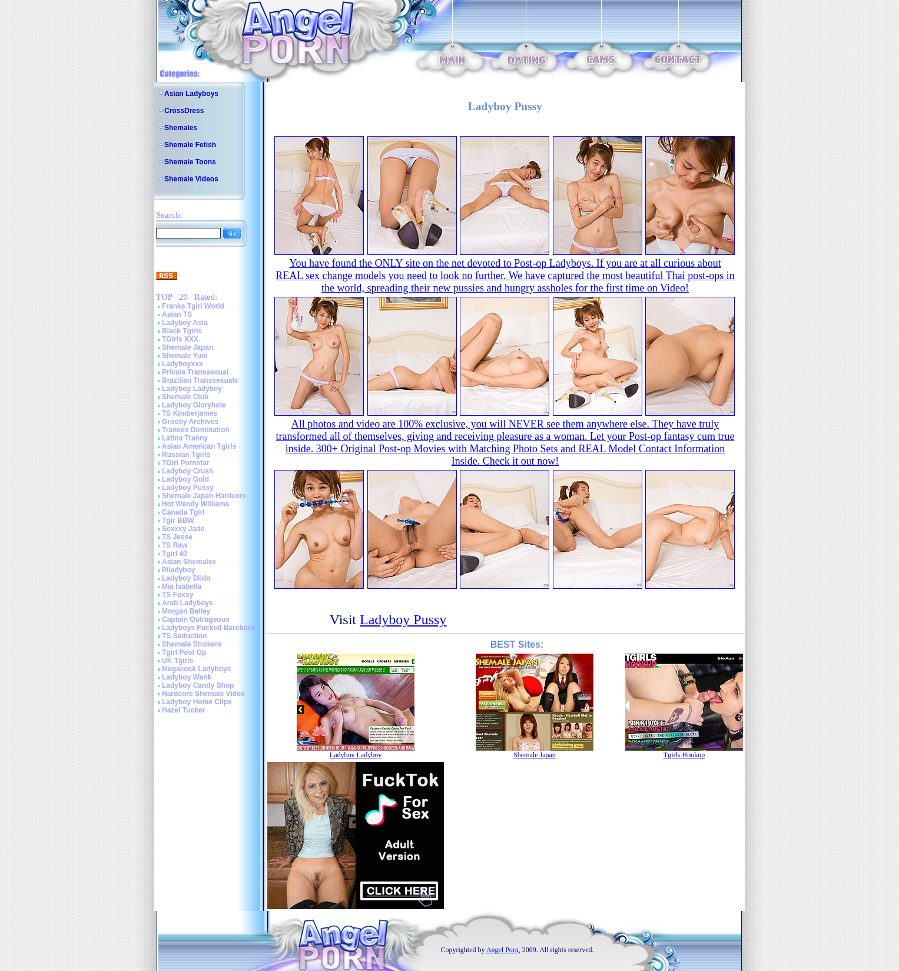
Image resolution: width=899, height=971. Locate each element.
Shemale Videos (191, 179)
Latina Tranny (185, 438)
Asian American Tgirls (199, 446)
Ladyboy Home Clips (197, 702)
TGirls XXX (180, 339)
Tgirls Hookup (684, 755)
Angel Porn (502, 950)
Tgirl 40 (174, 553)
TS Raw (174, 545)
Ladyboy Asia (185, 323)
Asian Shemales (189, 562)
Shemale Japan (187, 347)
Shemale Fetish (190, 145)
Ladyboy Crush (187, 471)
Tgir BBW (178, 520)
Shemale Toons (190, 162)
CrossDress (184, 111)
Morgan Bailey (186, 611)
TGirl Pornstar (186, 463)
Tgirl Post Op (184, 652)
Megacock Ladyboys (196, 669)
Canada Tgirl (183, 512)
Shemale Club (185, 397)
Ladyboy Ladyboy (192, 389)
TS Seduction (184, 636)
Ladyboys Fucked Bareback (209, 628)
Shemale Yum (185, 356)
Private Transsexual (195, 372)
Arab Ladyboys (187, 603)
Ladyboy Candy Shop (198, 685)
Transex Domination (196, 430)
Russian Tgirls (186, 454)
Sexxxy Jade (183, 529)
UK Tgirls (177, 661)
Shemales (180, 128)
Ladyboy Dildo (186, 578)
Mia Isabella (181, 586)
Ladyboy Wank (186, 677)
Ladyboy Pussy (188, 487)
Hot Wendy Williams (195, 504)
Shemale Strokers (191, 644)
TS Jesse (177, 537)
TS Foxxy (177, 595)
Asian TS (177, 314)
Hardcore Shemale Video (203, 694)
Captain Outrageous (196, 619)
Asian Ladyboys (191, 94)
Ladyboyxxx (182, 364)
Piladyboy (178, 570)
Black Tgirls (182, 331)
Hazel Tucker (183, 710)
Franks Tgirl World (193, 306)
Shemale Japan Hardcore (204, 496)
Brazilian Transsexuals (200, 380)
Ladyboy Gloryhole (194, 405)
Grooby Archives (190, 421)
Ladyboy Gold (185, 479)
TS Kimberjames (189, 413)
